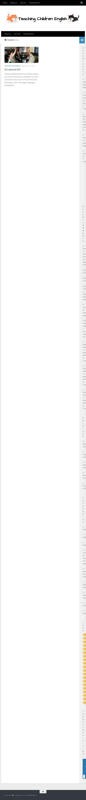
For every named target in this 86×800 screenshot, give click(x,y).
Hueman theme (32, 795)
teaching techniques (12, 66)
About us (13, 3)
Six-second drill (12, 69)
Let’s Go (23, 3)
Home (5, 3)
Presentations (34, 3)
